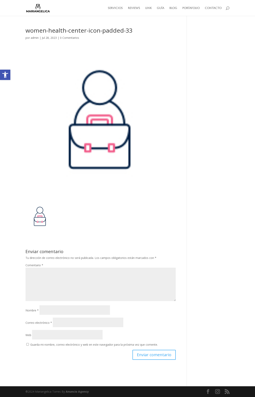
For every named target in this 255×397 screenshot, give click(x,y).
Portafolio (191, 8)
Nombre (32, 310)
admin (35, 38)
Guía (160, 8)
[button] (5, 75)
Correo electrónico (39, 323)
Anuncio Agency (77, 391)
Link (148, 8)
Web (28, 335)
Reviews (134, 8)
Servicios (115, 8)
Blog (173, 8)
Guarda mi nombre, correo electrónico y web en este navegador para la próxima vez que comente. (94, 344)
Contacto (213, 8)
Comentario (34, 265)
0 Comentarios (69, 38)
